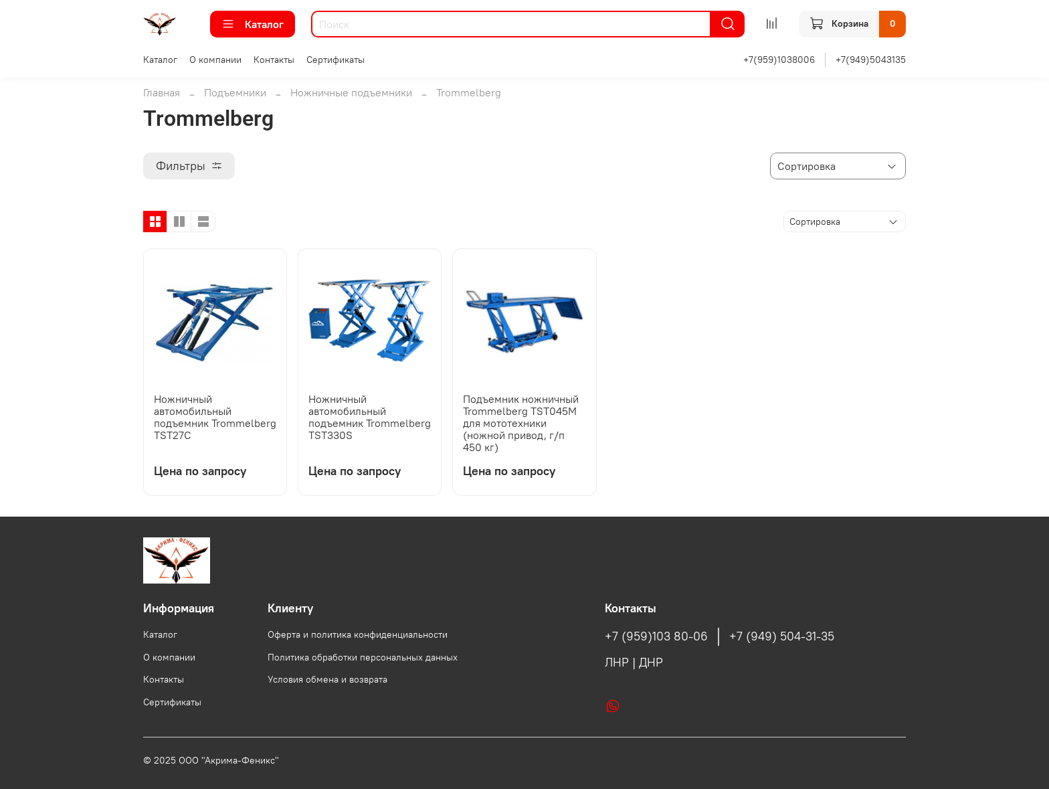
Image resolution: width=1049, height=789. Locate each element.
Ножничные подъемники (351, 92)
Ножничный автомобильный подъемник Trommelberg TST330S (369, 417)
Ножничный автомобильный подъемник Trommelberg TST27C (215, 417)
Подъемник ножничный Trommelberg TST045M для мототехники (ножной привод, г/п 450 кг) (521, 423)
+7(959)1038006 (779, 60)
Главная (161, 92)
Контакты (274, 60)
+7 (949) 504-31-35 (781, 636)
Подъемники (235, 92)
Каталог (252, 24)
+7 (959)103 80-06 (656, 636)
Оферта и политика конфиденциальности (358, 634)
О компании (215, 60)
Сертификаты (335, 60)
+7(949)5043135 (871, 60)
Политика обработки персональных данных (363, 657)
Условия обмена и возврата (327, 679)
